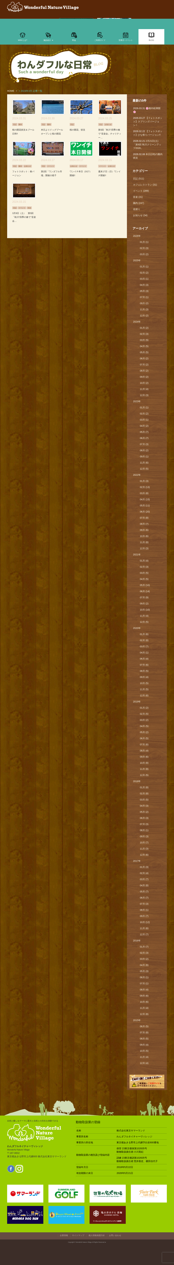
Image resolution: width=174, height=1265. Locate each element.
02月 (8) (144, 640)
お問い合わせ (115, 1235)
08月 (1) (144, 830)
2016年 (137, 940)
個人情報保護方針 (97, 1235)
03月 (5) (144, 573)
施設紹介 (48, 36)
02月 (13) (145, 487)
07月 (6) (144, 664)
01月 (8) (144, 787)
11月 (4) (144, 389)
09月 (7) (144, 916)
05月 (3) (144, 291)
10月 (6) (144, 536)
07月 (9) (144, 597)
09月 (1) (144, 456)
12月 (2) (144, 315)
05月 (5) (144, 352)
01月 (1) (144, 242)
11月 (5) (144, 689)
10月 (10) (145, 609)
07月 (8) (144, 517)
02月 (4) (144, 873)
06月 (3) (144, 818)
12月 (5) (144, 468)
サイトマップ (78, 1235)
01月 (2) (144, 327)
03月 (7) (144, 646)
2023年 (137, 401)
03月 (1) (144, 278)
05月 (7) (144, 432)
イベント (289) (141, 190)
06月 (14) (145, 591)
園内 (20, 124)
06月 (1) (144, 977)
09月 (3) (144, 836)
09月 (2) (144, 303)
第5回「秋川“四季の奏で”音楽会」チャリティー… (109, 134)
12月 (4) (144, 1063)
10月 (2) (144, 383)
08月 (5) (144, 671)
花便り (136, 209)
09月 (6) (144, 530)
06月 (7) (144, 438)
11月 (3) (144, 309)
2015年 (137, 1020)
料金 (74, 36)
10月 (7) (144, 842)
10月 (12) (145, 922)
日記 (14, 124)
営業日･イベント (126, 36)
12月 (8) (144, 1014)
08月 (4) (144, 750)
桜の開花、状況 (77, 130)
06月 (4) (144, 658)
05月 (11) (145, 505)
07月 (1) (144, 297)
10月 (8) (144, 763)
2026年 (137, 236)
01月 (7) (144, 946)
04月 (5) (144, 346)
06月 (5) (144, 738)
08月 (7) (144, 524)
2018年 (137, 781)
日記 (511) (138, 178)
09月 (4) (144, 677)
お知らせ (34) (140, 215)
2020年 (137, 628)
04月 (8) (144, 885)
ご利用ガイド (100, 36)
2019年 (137, 701)
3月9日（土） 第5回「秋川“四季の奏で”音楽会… (24, 217)
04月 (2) (144, 426)
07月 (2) (144, 364)
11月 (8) (144, 542)
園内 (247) (138, 203)
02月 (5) (144, 713)
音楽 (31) (138, 197)
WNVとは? (22, 36)
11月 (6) (144, 462)
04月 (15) (145, 499)
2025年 (137, 260)
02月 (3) (144, 248)
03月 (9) (144, 340)
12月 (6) (144, 695)
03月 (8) (144, 493)
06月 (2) (144, 358)
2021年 (137, 554)
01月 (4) (144, 560)
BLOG (151, 36)
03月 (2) (144, 254)
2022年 (137, 475)
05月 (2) (144, 732)
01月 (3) (144, 481)
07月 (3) (144, 444)
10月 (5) (144, 683)
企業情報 (64, 1235)
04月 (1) (144, 652)
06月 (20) (145, 511)
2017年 (137, 861)
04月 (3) (144, 285)
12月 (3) (144, 395)
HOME (10, 91)
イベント (50, 166)
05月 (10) (145, 585)
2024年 (137, 321)
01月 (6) (144, 634)
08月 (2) (144, 370)
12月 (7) (144, 934)
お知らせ (108, 124)
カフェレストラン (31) (145, 184)
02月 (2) (144, 272)
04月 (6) (144, 965)
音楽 (29, 208)
